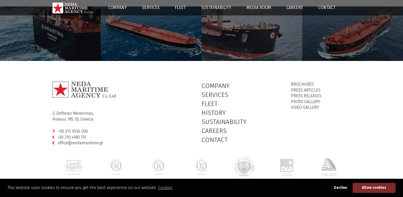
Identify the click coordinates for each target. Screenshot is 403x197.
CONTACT (326, 7)
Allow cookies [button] (374, 187)
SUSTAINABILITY (216, 7)
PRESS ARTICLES (305, 90)
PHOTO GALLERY (305, 101)
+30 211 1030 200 (73, 131)
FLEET (180, 7)
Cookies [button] (165, 187)
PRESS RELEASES (306, 95)
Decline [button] (340, 187)
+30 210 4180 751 (72, 137)
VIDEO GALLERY (305, 107)
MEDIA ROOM (258, 7)
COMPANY (117, 7)
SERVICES (151, 7)
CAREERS (294, 7)
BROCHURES (302, 84)
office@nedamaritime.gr (80, 142)
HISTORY (214, 113)
